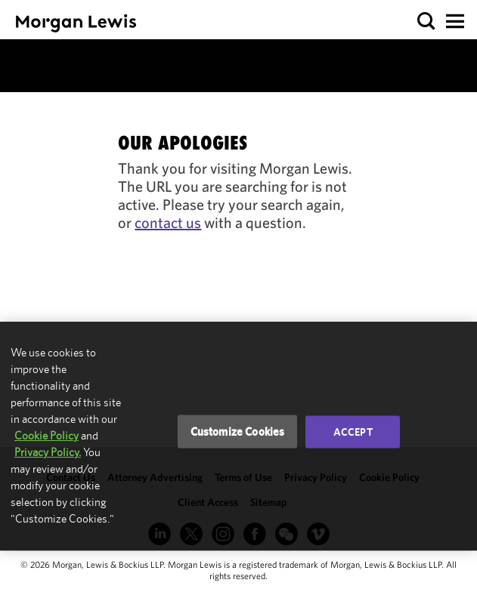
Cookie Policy (46, 435)
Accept (353, 432)
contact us (168, 222)
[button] (426, 21)
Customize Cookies (237, 431)
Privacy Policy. (47, 452)
